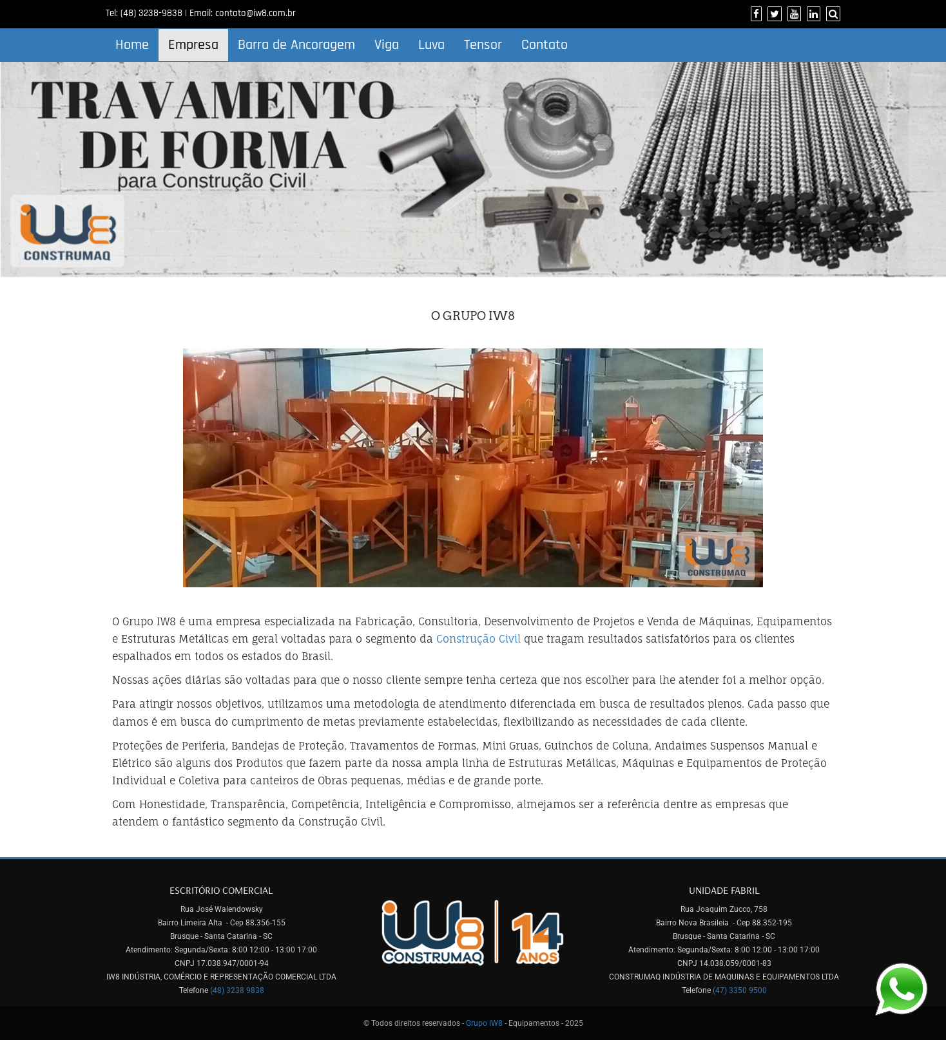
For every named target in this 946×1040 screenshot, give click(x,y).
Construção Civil (478, 638)
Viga (386, 45)
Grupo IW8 (484, 1023)
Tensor (483, 45)
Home (132, 45)
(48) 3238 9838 (237, 990)
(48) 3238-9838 (151, 13)
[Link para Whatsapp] (901, 988)
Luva (431, 45)
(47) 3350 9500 (740, 990)
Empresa (193, 45)
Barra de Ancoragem (296, 45)
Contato (544, 45)
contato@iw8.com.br (255, 13)
